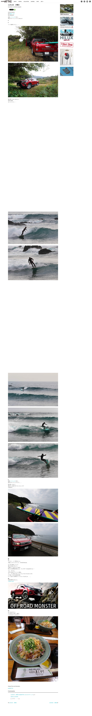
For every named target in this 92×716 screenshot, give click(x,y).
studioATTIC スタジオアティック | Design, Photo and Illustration (6, 1)
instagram (84, 1)
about (15, 1)
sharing (32, 1)
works (20, 1)
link (42, 1)
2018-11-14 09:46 (14, 696)
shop (37, 1)
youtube (87, 1)
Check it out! (11, 581)
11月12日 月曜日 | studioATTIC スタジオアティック (22, 694)
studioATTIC (10, 688)
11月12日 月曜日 (13, 702)
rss (90, 1)
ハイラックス (12, 17)
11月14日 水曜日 (53, 702)
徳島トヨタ (12, 13)
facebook (81, 1)
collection (26, 1)
